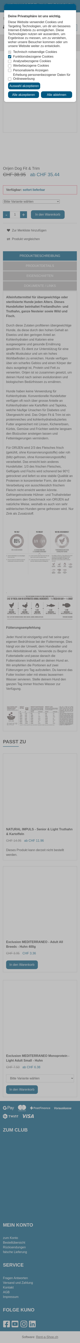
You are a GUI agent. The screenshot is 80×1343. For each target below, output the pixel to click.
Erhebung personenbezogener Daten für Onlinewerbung (42, 76)
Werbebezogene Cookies (31, 65)
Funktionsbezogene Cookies (33, 56)
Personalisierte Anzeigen (30, 70)
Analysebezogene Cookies (32, 61)
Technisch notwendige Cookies (35, 52)
